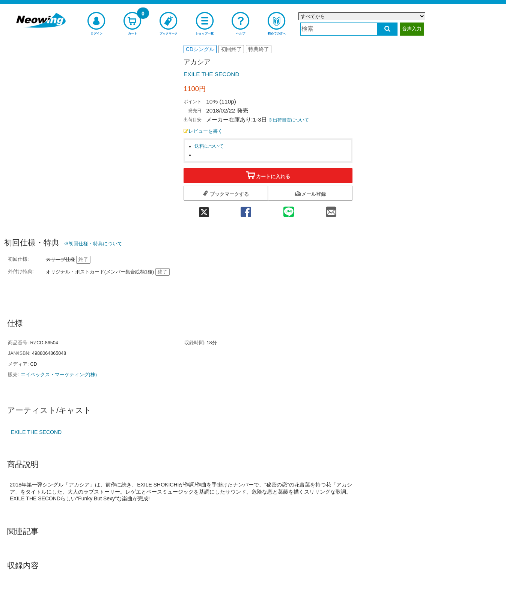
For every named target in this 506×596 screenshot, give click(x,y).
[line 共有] (288, 209)
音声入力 (412, 29)
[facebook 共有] (245, 209)
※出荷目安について (288, 120)
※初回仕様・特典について (93, 243)
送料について (209, 146)
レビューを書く (203, 131)
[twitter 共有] (204, 209)
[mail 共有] (331, 209)
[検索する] (387, 29)
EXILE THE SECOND (211, 74)
